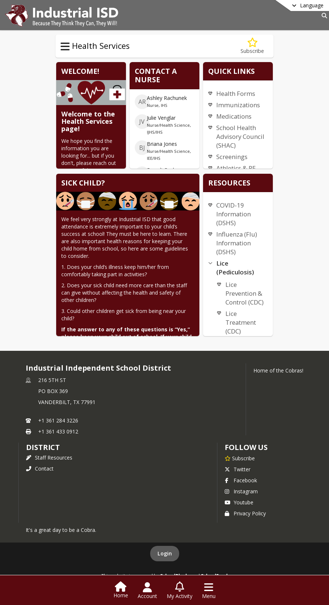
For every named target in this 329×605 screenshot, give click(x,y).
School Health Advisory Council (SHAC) (240, 136)
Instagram (241, 491)
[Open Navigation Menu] (209, 590)
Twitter (237, 469)
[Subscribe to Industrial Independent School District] (240, 458)
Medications (234, 116)
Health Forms (235, 93)
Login (165, 553)
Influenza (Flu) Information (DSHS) (236, 243)
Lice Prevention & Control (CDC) (244, 293)
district (43, 447)
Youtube (239, 502)
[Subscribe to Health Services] (252, 46)
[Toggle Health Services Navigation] (65, 47)
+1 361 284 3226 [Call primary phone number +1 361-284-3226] (58, 420)
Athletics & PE (236, 168)
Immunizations (238, 105)
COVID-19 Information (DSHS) (233, 214)
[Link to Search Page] (323, 15)
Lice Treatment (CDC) (240, 322)
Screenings (231, 156)
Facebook (241, 480)
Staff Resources (49, 457)
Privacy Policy (245, 513)
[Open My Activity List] (179, 590)
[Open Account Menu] (147, 590)
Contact (40, 468)
